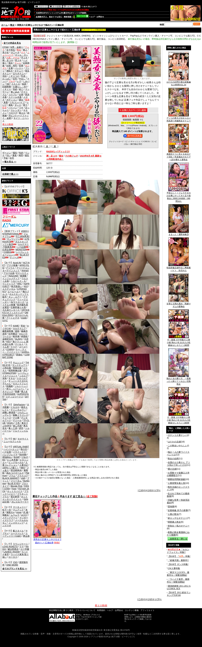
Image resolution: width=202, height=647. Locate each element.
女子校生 (10, 50)
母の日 (23, 449)
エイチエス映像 (15, 303)
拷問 (21, 155)
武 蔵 (25, 512)
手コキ (24, 57)
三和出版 (6, 368)
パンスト (19, 68)
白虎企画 (6, 249)
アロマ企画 (9, 273)
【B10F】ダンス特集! (178, 564)
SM (8, 84)
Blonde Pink (16, 486)
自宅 (12, 158)
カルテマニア (19, 328)
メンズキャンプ (16, 523)
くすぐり (6, 89)
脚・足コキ (7, 60)
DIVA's (10, 423)
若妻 (21, 65)
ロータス (13, 557)
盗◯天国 (17, 425)
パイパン (13, 107)
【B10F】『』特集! (179, 556)
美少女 (5, 52)
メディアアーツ (10, 517)
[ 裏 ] (55, 146)
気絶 (15, 89)
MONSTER (21, 249)
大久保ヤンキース (11, 310)
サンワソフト (13, 239)
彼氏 (27, 155)
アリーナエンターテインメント (15, 269)
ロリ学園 (24, 549)
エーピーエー (14, 291)
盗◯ (21, 89)
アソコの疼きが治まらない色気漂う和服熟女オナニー (179, 118)
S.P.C (5, 320)
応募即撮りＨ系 (18, 307)
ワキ (21, 107)
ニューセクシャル (12, 441)
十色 (17, 423)
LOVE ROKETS (10, 546)
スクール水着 (15, 97)
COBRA (7, 252)
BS (3, 460)
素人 (25, 50)
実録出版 (17, 368)
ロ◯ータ (15, 52)
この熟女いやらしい (177, 445)
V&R (23, 478)
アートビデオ (12, 318)
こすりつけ (14, 76)
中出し (22, 78)
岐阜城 (16, 336)
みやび (24, 515)
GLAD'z (18, 339)
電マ (25, 105)
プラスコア (22, 475)
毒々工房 (13, 428)
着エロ (22, 113)
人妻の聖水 (173, 514)
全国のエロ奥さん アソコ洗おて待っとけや (178, 463)
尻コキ (18, 60)
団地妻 (171, 506)
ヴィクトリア (8, 283)
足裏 (11, 68)
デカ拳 (16, 417)
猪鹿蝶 (23, 276)
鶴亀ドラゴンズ (20, 415)
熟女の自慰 (173, 458)
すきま (12, 378)
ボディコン (11, 99)
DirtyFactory (19, 404)
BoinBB (23, 454)
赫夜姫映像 (7, 331)
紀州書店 (13, 333)
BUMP (17, 457)
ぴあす (25, 457)
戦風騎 (9, 386)
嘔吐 (15, 153)
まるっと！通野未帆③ (178, 233)
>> (9, 161)
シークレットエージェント (15, 374)
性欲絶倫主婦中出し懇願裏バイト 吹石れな (179, 268)
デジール (17, 420)
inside (24, 318)
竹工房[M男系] (22, 236)
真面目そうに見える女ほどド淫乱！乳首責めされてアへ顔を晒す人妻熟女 (179, 156)
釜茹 (17, 331)
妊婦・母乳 (11, 65)
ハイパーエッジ (11, 449)
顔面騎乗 (6, 86)
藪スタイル (18, 531)
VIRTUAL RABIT (21, 446)
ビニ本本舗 (12, 460)
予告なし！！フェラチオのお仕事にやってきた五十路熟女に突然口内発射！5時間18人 (179, 196)
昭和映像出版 (15, 370)
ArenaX (25, 270)
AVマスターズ (17, 302)
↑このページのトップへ (149, 490)
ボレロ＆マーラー (20, 502)
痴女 (11, 63)
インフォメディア (11, 278)
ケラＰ (14, 347)
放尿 (24, 84)
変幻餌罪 (15, 496)
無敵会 (5, 515)
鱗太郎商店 (13, 549)
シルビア (23, 375)
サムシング (18, 362)
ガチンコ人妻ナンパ (177, 435)
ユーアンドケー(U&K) (15, 534)
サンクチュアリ (19, 365)
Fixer (14, 488)
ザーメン (6, 153)
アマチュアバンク (15, 298)
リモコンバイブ (17, 102)
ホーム (4, 25)
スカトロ (15, 84)
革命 (23, 326)
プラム (12, 475)
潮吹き (9, 71)
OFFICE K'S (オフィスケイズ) (15, 311)
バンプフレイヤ (10, 454)
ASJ (26, 286)
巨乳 (15, 78)
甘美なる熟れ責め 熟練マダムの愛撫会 (179, 304)
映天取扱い (16, 286)
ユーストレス (17, 533)
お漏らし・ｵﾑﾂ (20, 86)
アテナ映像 (12, 265)
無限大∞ (10, 512)
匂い (8, 155)
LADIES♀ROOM (12, 552)
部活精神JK (16, 470)
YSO (15, 562)
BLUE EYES (14, 483)
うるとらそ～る (18, 281)
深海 (4, 378)
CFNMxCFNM (9, 373)
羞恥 (11, 105)
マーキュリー (19, 507)
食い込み (15, 92)
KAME (16, 326)
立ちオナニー (19, 73)
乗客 (14, 155)
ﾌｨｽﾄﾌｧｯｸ (13, 113)
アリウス (10, 268)
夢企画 (26, 536)
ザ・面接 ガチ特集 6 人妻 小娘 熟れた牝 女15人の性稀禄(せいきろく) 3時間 (178, 341)
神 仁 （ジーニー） (15, 389)
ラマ (21, 546)
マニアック (18, 509)
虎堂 (21, 428)
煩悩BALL (7, 457)
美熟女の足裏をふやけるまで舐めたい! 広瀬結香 (47, 540)
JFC (25, 370)
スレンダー (16, 110)
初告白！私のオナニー (178, 526)
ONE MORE (12, 565)
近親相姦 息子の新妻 (178, 510)
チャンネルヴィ (18, 410)
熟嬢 (17, 391)
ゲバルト (19, 344)
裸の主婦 (172, 469)
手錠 (6, 158)
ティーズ (14, 257)
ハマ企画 (21, 247)
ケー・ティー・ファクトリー (14, 350)
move (18, 512)
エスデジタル (8, 289)
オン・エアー (15, 297)
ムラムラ (15, 515)
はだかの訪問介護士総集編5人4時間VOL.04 (179, 82)
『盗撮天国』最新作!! (178, 560)
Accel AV (17, 262)
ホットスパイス (14, 491)
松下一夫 (6, 509)
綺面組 (24, 336)
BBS (22, 467)
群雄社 (19, 354)
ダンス (18, 105)
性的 (21, 153)
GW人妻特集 (174, 568)
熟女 (12, 25)
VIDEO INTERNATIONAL (15, 232)
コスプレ (13, 94)
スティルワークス (14, 396)
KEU (8, 341)
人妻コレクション (15, 463)
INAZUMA (13, 276)
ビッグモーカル (16, 462)
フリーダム (16, 481)
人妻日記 (23, 465)
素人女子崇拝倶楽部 (15, 392)
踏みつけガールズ (15, 473)
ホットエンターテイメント (15, 497)
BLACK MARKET (10, 478)
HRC (19, 283)
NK (14, 439)
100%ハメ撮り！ (10, 467)
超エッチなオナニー (177, 518)
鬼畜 (6, 102)
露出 (21, 99)
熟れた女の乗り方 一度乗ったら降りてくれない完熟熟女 (179, 380)
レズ (19, 81)
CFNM (5, 47)
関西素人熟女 (174, 522)
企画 (21, 94)
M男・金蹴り (16, 47)
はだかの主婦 (174, 441)
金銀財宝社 (7, 339)
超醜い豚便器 (8, 412)
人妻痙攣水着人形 (176, 483)
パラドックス (19, 452)
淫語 (4, 76)
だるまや (15, 407)
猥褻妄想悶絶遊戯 (176, 479)
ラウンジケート (20, 544)
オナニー (19, 71)
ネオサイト (23, 439)
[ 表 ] (47, 146)
